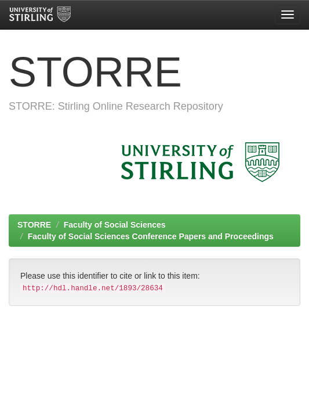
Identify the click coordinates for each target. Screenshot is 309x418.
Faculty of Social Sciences (115, 224)
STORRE (34, 224)
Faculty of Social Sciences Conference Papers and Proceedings (151, 236)
